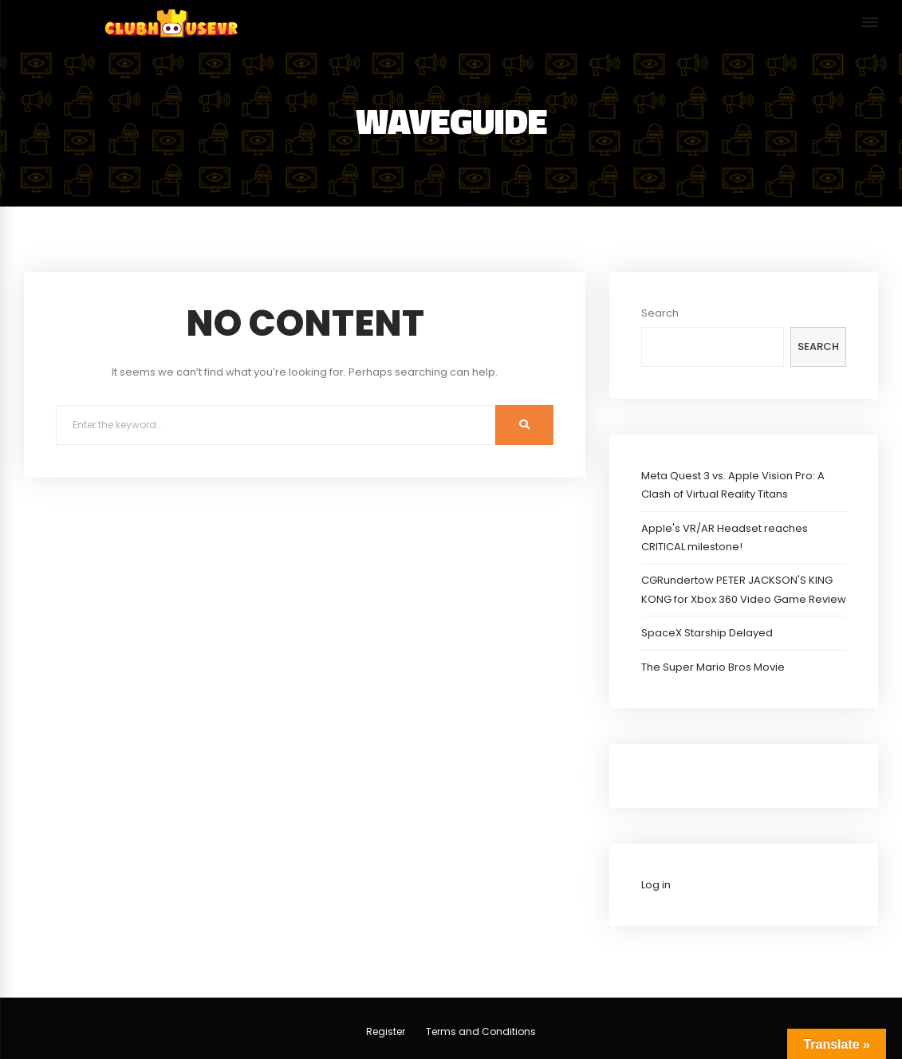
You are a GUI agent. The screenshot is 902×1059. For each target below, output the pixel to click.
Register (385, 1031)
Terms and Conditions (481, 1031)
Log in (656, 884)
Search (660, 313)
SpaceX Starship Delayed (707, 632)
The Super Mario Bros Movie (713, 667)
